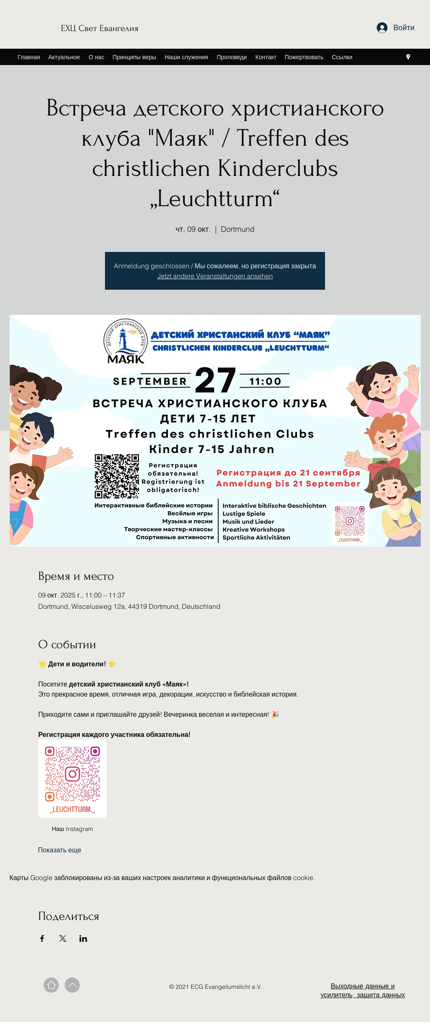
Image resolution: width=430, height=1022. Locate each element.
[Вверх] (72, 985)
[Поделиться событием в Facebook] (42, 938)
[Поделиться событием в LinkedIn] (83, 938)
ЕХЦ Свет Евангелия (100, 28)
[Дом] (51, 985)
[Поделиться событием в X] (63, 938)
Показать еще (59, 850)
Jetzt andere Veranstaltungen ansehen (215, 276)
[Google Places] (408, 57)
